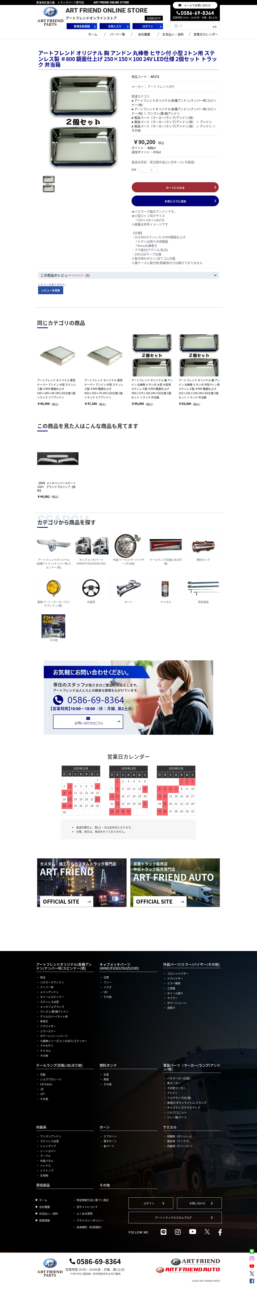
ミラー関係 (173, 983)
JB (41, 1089)
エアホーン (110, 1136)
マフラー (172, 998)
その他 (136, 130)
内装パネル (46, 1161)
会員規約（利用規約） (90, 1227)
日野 (106, 977)
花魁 (42, 1074)
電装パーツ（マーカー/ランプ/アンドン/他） (164, 117)
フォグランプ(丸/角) (179, 1098)
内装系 (41, 1127)
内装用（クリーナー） (180, 1146)
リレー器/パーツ (177, 1117)
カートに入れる (175, 187)
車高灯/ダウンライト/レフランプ (186, 1103)
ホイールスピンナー (52, 997)
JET (42, 1094)
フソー (108, 982)
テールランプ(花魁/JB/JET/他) (59, 1065)
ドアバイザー (48, 1026)
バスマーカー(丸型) (178, 1078)
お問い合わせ (197, 1203)
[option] (83, 122)
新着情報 (44, 1220)
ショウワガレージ (50, 1079)
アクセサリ (46, 1045)
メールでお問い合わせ (197, 5)
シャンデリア (48, 1146)
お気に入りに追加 (175, 201)
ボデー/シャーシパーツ (54, 1036)
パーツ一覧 (117, 34)
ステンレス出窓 (49, 1002)
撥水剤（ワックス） (179, 1141)
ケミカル (45, 1050)
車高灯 (44, 1021)
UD (105, 992)
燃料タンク (108, 1065)
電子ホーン (110, 1141)
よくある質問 (85, 1213)
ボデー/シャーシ (177, 1003)
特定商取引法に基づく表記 (93, 1200)
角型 (106, 1079)
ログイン (149, 1203)
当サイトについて (87, 1207)
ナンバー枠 (46, 987)
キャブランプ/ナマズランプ (183, 1107)
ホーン (105, 1127)
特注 (42, 977)
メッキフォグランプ (52, 1007)
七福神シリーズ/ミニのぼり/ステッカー (63, 1041)
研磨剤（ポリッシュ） (180, 1136)
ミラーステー (48, 1031)
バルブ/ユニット (177, 1112)
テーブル (45, 1156)
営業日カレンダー (206, 34)
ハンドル (45, 1165)
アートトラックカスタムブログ (173, 1217)
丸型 (106, 1074)
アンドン (206, 121)
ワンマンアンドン (50, 1136)
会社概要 (144, 34)
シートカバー (48, 1151)
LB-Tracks (46, 1084)
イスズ (108, 987)
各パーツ (109, 1146)
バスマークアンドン (52, 982)
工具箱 (171, 988)
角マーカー (173, 1083)
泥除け (171, 1007)
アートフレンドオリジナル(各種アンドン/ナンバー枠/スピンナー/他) (174, 102)
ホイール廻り (175, 993)
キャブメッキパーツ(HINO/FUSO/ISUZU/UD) (119, 966)
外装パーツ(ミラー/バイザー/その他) (191, 964)
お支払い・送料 (173, 34)
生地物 (44, 1175)
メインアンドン (49, 992)
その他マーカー (176, 1088)
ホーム (92, 34)
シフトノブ (46, 1170)
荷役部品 (43, 1185)
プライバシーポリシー (90, 1220)
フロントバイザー (177, 973)
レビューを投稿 (50, 290)
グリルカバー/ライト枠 (54, 1016)
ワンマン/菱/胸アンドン (163, 113)
